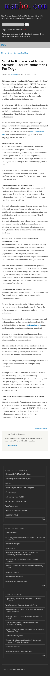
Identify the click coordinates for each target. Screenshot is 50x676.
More (43, 519)
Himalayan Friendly (12, 572)
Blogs (10, 53)
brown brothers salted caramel (16, 581)
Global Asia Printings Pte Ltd (15, 502)
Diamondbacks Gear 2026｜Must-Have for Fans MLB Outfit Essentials (24, 611)
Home (3, 53)
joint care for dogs (33, 325)
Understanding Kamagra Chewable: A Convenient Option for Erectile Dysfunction (23, 641)
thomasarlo (14, 74)
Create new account (15, 30)
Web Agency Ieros (11, 506)
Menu (3, 45)
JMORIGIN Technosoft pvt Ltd (16, 511)
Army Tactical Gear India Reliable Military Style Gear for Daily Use (25, 538)
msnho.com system (18, 669)
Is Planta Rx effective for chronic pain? (19, 651)
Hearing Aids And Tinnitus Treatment (18, 474)
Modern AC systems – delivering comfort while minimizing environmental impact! (21, 554)
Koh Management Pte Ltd (14, 497)
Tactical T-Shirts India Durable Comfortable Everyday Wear (24, 567)
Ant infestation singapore (14, 636)
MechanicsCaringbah (13, 544)
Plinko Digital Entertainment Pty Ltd (18, 479)
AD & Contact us (11, 445)
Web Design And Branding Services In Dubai (21, 605)
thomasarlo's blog (21, 53)
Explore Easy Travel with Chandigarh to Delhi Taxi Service (23, 599)
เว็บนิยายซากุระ (10, 492)
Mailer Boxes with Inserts (14, 577)
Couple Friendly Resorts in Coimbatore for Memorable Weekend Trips (24, 630)
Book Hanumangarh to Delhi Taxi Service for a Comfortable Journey (21, 624)
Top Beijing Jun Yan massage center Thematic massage (21, 560)
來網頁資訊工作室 (11, 515)
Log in (4, 30)
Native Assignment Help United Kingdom (19, 488)
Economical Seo (11, 533)
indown (8, 483)
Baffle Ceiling (10, 548)
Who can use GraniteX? (13, 647)
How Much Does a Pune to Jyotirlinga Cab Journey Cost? (23, 617)
